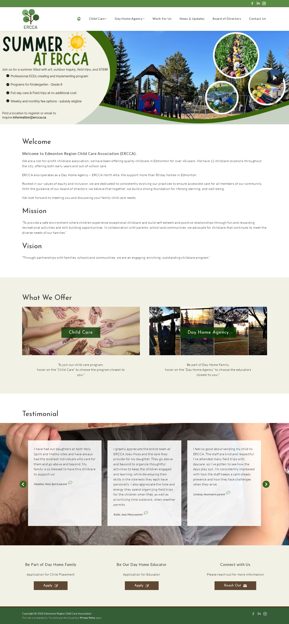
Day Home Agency (208, 332)
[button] (23, 484)
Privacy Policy (87, 617)
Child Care (81, 332)
